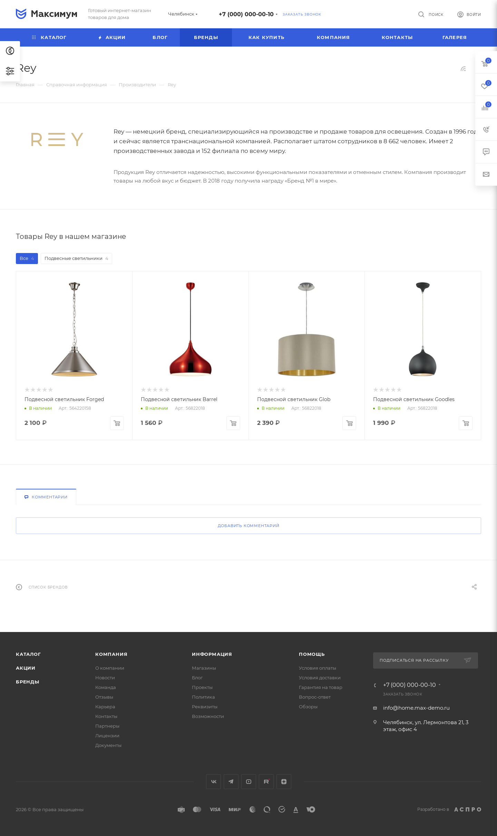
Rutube (266, 781)
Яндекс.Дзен (283, 781)
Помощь (312, 654)
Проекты (202, 687)
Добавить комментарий (249, 525)
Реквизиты (204, 706)
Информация (212, 654)
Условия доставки (320, 677)
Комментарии (46, 497)
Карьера (105, 706)
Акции (26, 668)
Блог (197, 677)
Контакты (106, 716)
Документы (108, 745)
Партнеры (107, 726)
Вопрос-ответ (315, 697)
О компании (109, 668)
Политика (203, 697)
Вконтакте (213, 781)
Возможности (208, 716)
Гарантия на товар (320, 687)
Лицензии (107, 735)
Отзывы (104, 697)
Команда (105, 687)
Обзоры (308, 706)
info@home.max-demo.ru (416, 707)
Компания (111, 654)
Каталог (28, 654)
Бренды (27, 681)
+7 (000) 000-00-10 (246, 14)
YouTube (248, 781)
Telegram (231, 781)
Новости (105, 677)
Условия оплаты (317, 668)
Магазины (204, 668)
